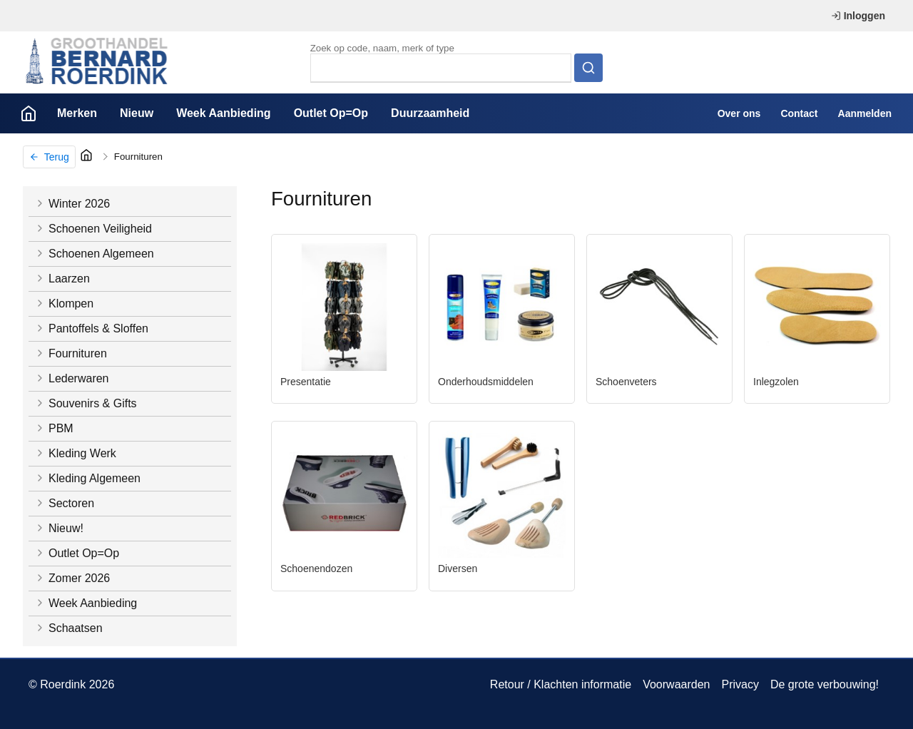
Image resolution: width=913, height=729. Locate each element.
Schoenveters (626, 381)
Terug (49, 157)
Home (28, 113)
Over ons (739, 113)
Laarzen (62, 278)
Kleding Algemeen (87, 478)
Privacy (739, 684)
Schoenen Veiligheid (93, 229)
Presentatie (305, 381)
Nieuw (136, 113)
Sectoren (64, 503)
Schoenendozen (316, 568)
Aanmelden (865, 113)
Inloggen (858, 15)
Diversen (457, 568)
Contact (798, 113)
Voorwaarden (676, 684)
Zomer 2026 (72, 578)
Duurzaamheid (430, 113)
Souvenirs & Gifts (85, 403)
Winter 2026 (72, 204)
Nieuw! (58, 528)
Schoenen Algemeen (94, 254)
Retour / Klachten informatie (560, 684)
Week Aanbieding (223, 113)
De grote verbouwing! (824, 684)
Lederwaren (71, 378)
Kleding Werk (75, 453)
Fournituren (138, 156)
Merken (77, 113)
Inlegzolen (776, 381)
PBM (53, 428)
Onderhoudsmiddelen (486, 381)
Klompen (63, 303)
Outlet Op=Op (331, 113)
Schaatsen (68, 628)
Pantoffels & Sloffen (91, 328)
